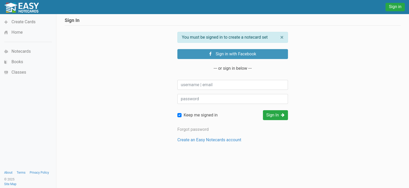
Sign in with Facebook (232, 53)
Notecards (21, 51)
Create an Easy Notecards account (209, 139)
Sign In (275, 115)
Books (17, 61)
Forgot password (193, 129)
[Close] (282, 37)
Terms (21, 172)
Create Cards (23, 21)
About (8, 172)
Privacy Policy (39, 172)
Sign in (395, 6)
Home (17, 32)
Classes (18, 72)
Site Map (10, 184)
